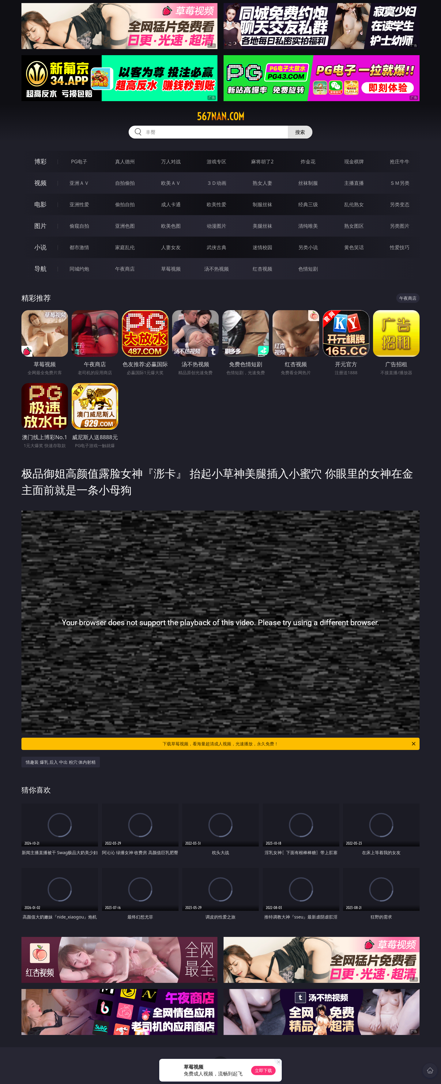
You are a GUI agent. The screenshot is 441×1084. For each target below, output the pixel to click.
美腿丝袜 (262, 226)
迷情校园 (262, 247)
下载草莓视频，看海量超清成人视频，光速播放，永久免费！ (290, 743)
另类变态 (399, 204)
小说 (40, 247)
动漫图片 (216, 226)
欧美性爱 (216, 204)
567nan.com (220, 116)
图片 (40, 226)
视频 (40, 183)
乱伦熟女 (354, 204)
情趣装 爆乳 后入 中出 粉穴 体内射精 (61, 762)
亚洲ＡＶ (79, 183)
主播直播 (354, 183)
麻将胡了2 (262, 161)
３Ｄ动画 (216, 183)
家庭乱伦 (125, 247)
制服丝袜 (262, 204)
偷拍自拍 (125, 204)
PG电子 (79, 161)
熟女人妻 (262, 183)
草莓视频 (171, 268)
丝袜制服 (308, 183)
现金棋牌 (354, 161)
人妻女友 (171, 247)
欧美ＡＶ (171, 183)
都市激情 (79, 247)
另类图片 (399, 226)
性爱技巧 (399, 247)
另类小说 (308, 247)
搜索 (300, 132)
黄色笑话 (354, 247)
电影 (40, 204)
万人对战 (171, 161)
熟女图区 (354, 226)
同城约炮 (79, 268)
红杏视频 (262, 268)
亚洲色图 (125, 226)
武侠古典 (216, 247)
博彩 (40, 161)
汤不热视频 (216, 268)
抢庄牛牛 (399, 161)
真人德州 (125, 161)
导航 (40, 268)
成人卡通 (171, 204)
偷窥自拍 (79, 226)
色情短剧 (308, 268)
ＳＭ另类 (399, 183)
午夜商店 (125, 268)
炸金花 (308, 161)
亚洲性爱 (79, 204)
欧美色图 (171, 226)
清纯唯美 (308, 226)
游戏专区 (216, 161)
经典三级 (308, 204)
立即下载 (263, 1070)
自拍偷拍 (125, 183)
